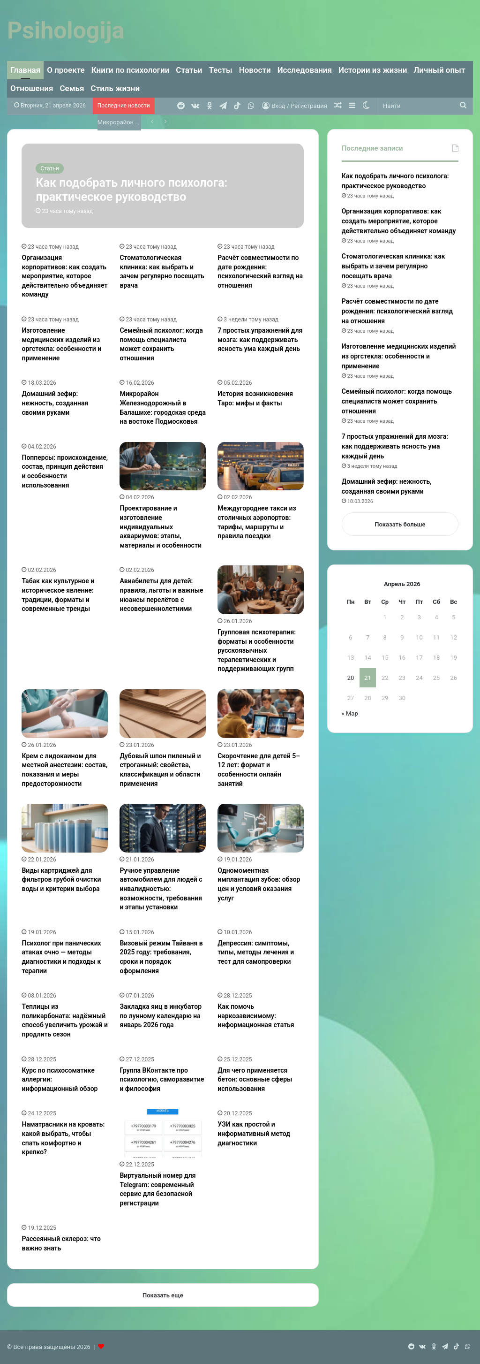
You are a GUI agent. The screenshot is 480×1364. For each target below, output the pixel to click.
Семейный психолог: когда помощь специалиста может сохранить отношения (397, 401)
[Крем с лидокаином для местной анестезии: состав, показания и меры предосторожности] (65, 713)
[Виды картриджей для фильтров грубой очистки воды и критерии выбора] (65, 828)
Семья (72, 88)
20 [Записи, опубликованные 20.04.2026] (350, 677)
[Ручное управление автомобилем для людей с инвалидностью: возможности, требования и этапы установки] (163, 828)
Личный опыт (439, 70)
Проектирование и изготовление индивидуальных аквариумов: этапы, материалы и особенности (161, 526)
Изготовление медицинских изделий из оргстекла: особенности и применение (399, 356)
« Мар (350, 713)
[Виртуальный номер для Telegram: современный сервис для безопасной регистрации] (163, 1133)
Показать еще (162, 1295)
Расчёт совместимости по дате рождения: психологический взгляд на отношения (397, 311)
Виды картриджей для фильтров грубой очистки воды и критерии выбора (61, 879)
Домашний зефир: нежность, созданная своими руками (55, 403)
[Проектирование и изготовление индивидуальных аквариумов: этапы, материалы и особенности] (163, 466)
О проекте (66, 70)
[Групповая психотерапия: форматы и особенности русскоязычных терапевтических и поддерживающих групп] (261, 589)
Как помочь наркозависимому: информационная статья (256, 1016)
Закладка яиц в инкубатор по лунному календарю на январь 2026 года (161, 1016)
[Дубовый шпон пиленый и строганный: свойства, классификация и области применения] (163, 713)
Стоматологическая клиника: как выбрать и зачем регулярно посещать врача (393, 266)
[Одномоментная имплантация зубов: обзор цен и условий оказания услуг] (261, 828)
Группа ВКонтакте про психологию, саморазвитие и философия (162, 1079)
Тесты (220, 70)
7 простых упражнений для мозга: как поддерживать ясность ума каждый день (260, 339)
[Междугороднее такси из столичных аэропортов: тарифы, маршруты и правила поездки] (261, 466)
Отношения (31, 88)
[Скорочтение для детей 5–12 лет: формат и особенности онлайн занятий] (261, 713)
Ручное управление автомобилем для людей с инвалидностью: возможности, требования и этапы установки (161, 889)
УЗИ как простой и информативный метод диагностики (254, 1133)
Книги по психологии (130, 70)
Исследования (305, 70)
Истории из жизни (372, 70)
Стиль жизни (115, 88)
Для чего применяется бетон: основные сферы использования (255, 1079)
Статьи (189, 70)
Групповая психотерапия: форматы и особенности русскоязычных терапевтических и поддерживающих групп (257, 650)
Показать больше (400, 524)
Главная (25, 70)
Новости (255, 70)
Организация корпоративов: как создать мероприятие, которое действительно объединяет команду (64, 276)
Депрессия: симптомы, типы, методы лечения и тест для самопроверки (256, 952)
